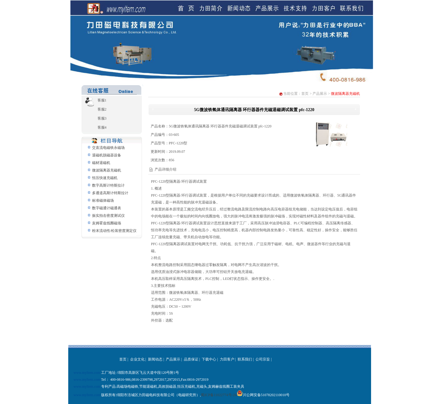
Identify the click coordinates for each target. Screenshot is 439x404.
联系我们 (245, 359)
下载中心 (209, 359)
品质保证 (191, 359)
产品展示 (319, 93)
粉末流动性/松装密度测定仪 (114, 231)
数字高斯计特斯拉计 (108, 185)
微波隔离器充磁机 (106, 170)
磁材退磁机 (101, 163)
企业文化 (137, 359)
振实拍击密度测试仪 (108, 215)
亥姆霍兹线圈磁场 (106, 223)
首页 (305, 93)
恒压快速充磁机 (104, 178)
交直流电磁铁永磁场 (108, 148)
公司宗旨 (262, 359)
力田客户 (227, 359)
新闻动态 (155, 359)
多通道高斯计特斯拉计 (110, 193)
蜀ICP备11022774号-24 (218, 395)
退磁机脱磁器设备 (106, 155)
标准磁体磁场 (103, 200)
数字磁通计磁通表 (106, 208)
